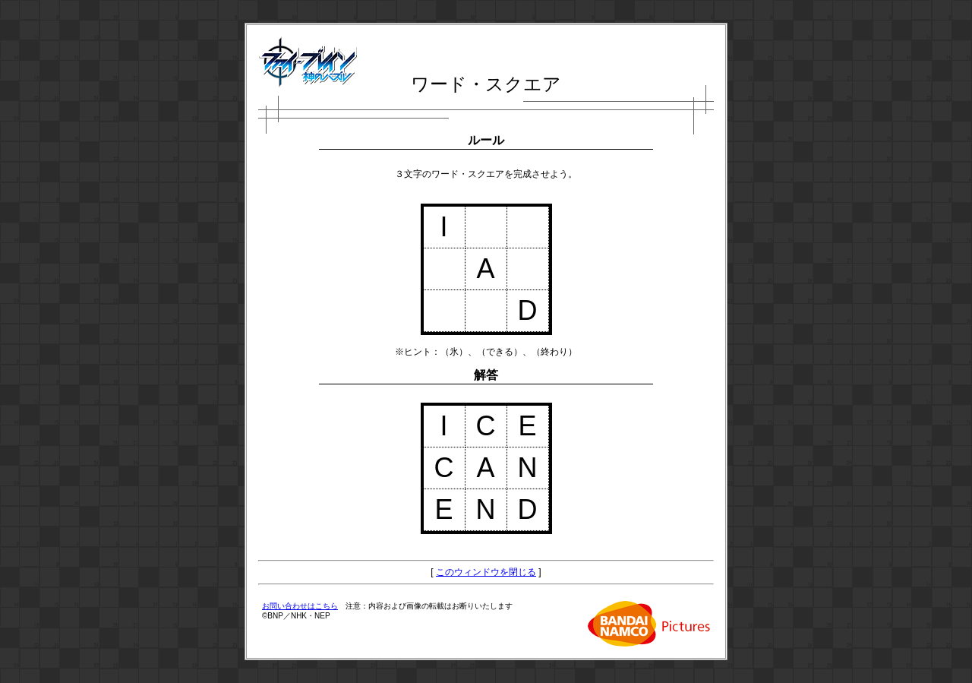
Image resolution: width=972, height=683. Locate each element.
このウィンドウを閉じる (486, 572)
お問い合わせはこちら (300, 606)
